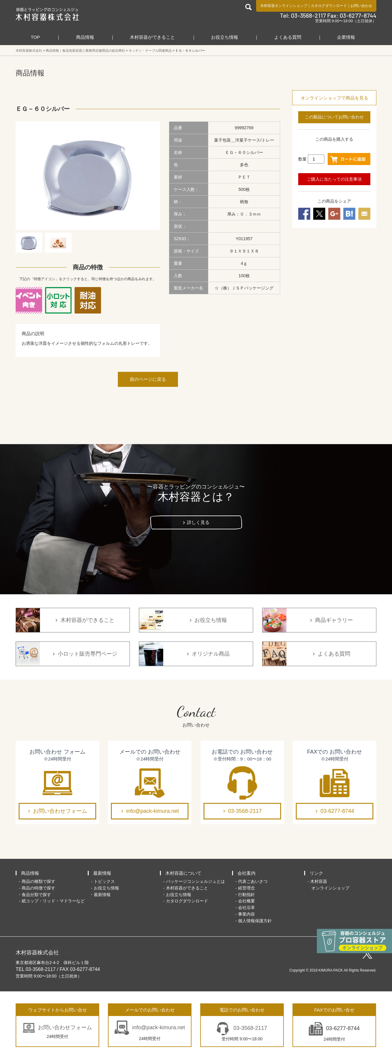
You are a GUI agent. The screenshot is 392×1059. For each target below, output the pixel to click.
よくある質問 (287, 37)
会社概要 (246, 900)
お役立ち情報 (224, 37)
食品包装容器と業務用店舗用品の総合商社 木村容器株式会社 (47, 14)
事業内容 (246, 914)
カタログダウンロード (329, 6)
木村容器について (183, 873)
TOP (35, 37)
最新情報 (102, 873)
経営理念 (246, 888)
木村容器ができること (152, 37)
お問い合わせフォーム (60, 811)
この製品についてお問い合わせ (334, 117)
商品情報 (85, 37)
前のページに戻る (148, 379)
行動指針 (246, 894)
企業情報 (346, 37)
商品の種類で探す (38, 881)
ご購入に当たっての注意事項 (334, 179)
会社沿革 (246, 907)
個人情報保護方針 (255, 920)
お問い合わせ (361, 6)
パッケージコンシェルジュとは (195, 881)
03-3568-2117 (245, 811)
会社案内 (246, 873)
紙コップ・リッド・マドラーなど (53, 900)
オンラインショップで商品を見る (334, 97)
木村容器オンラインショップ (283, 6)
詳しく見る (198, 522)
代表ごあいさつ (253, 881)
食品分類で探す (36, 894)
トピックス (104, 881)
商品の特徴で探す (38, 888)
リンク (316, 873)
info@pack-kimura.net (152, 811)
